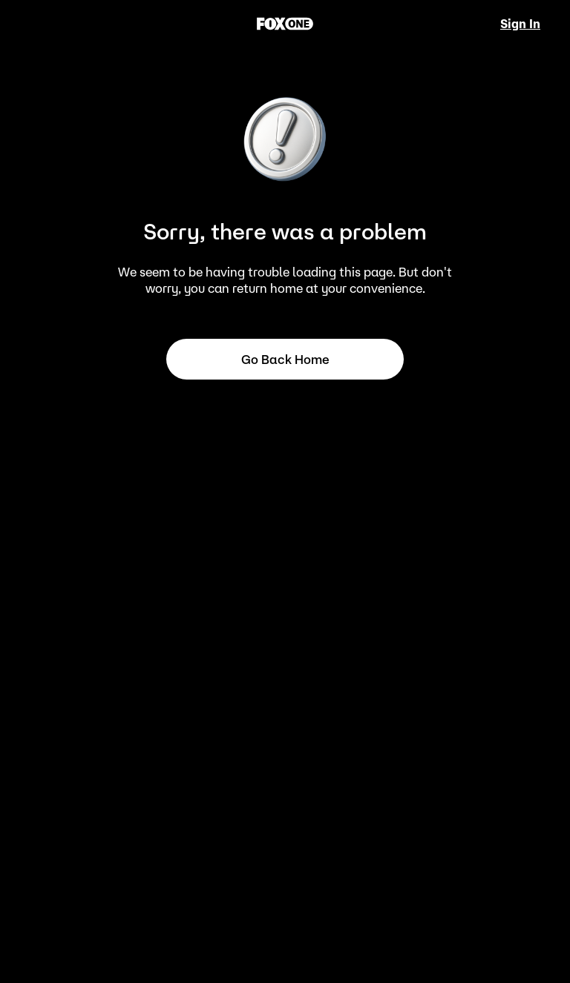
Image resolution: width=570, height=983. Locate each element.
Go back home (285, 359)
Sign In (520, 23)
